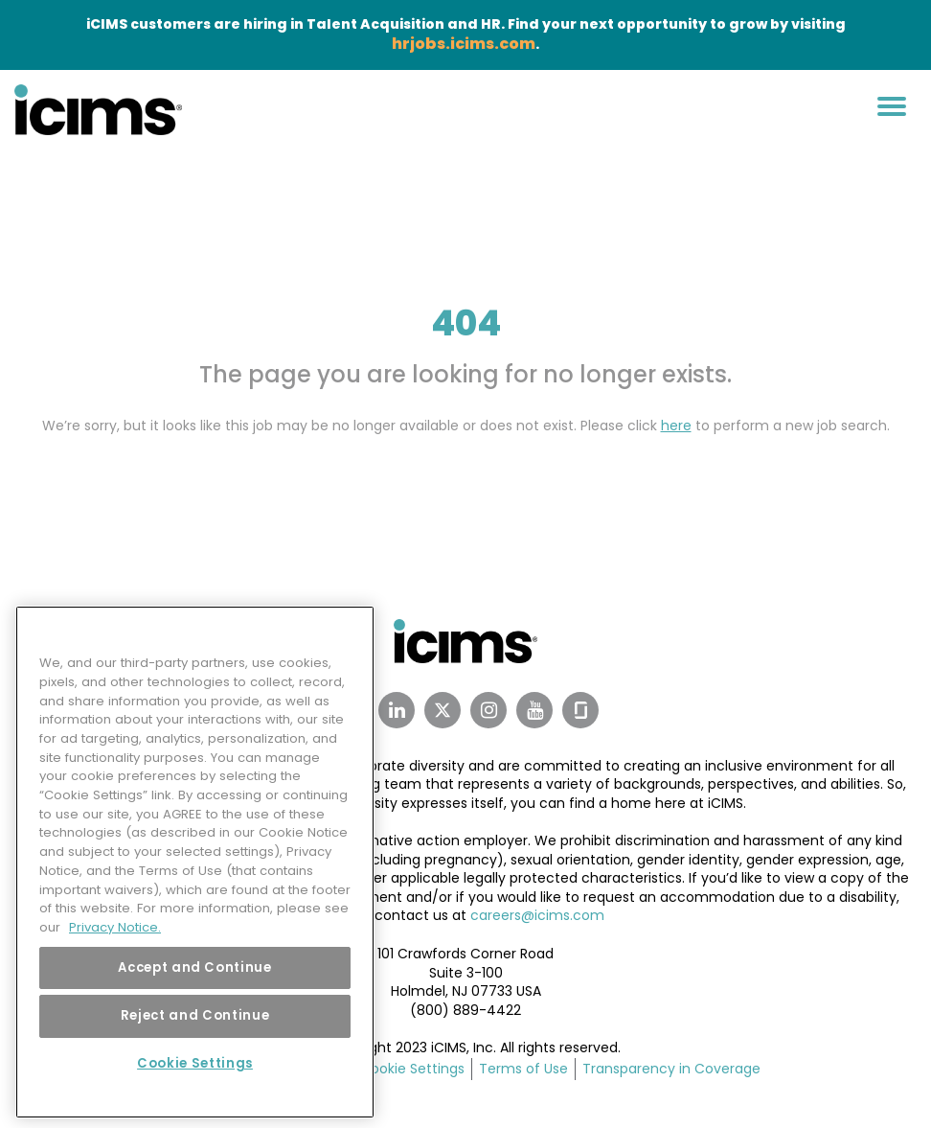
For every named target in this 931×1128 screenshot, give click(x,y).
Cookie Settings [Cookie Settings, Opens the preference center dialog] (195, 1058)
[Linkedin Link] (396, 710)
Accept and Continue (194, 963)
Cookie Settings (412, 1068)
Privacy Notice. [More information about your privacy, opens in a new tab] (115, 922)
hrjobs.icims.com (463, 44)
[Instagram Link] (488, 710)
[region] (195, 858)
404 (466, 323)
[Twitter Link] (442, 710)
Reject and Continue (195, 1011)
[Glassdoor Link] (580, 710)
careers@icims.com (537, 915)
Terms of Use (523, 1068)
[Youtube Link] (534, 710)
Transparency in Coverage (671, 1068)
